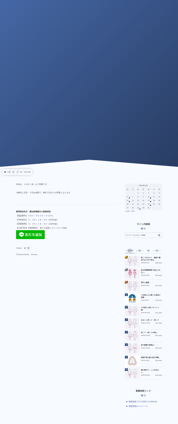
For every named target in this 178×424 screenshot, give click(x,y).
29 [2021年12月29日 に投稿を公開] (138, 208)
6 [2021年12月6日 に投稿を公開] (127, 197)
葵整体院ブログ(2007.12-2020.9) (143, 402)
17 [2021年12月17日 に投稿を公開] (148, 200)
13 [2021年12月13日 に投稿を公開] (127, 200)
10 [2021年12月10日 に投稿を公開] (148, 197)
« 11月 (127, 211)
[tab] (130, 250)
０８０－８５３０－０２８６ (40, 216)
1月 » (133, 211)
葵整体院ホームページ (138, 406)
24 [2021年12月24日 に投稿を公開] (148, 204)
